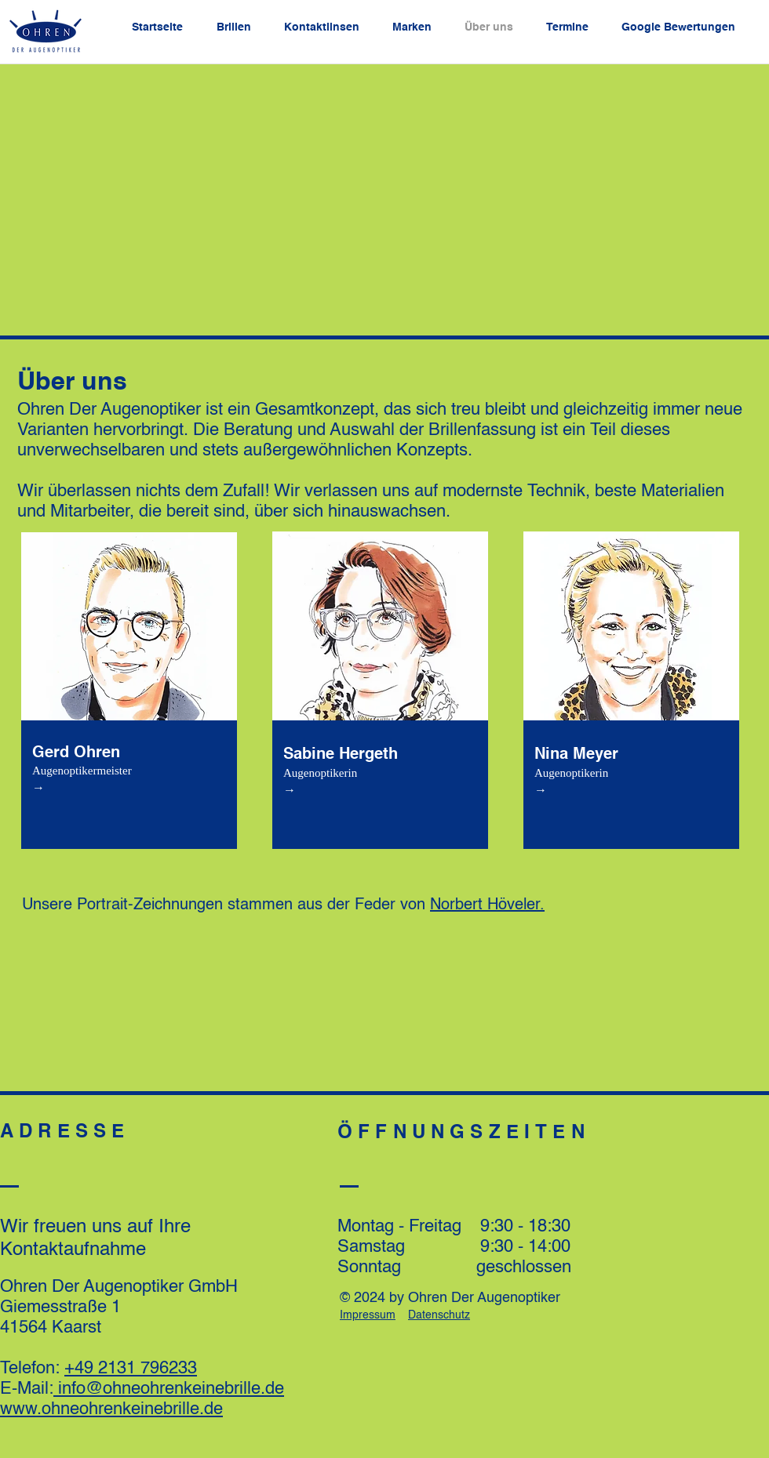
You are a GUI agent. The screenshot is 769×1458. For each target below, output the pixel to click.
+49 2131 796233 (130, 1368)
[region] (133, 685)
